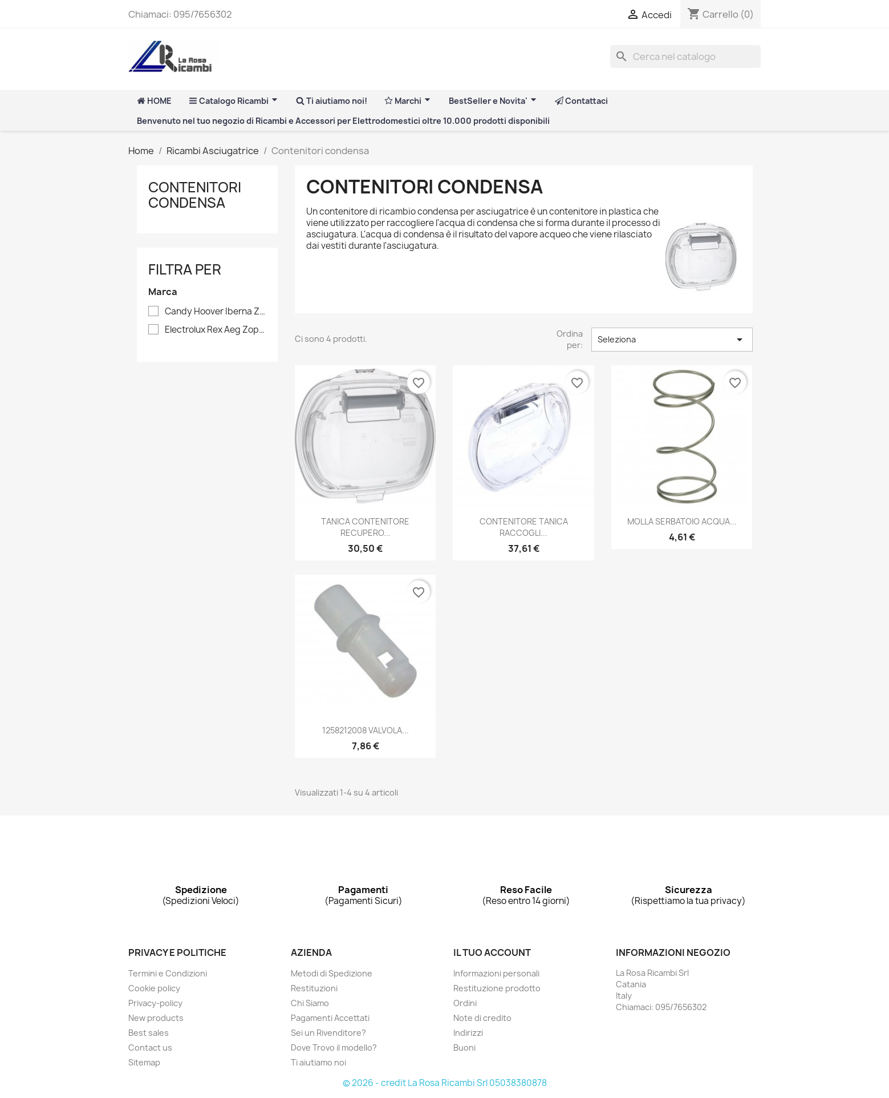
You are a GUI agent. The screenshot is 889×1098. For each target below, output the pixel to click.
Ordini (465, 1003)
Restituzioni (314, 988)
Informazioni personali (496, 973)
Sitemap (144, 1062)
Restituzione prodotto (497, 988)
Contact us (150, 1047)
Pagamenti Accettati (330, 1017)
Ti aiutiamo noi (318, 1062)
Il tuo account (492, 952)
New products (156, 1017)
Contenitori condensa (194, 194)
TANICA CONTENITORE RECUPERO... (365, 527)
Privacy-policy (155, 1003)
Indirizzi (468, 1032)
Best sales (148, 1032)
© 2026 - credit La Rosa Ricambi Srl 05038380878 (445, 1083)
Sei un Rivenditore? (328, 1032)
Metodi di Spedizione (331, 973)
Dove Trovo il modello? (334, 1047)
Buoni (464, 1047)
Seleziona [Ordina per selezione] (672, 339)
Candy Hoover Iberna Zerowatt (215, 311)
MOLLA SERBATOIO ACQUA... (682, 521)
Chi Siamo (310, 1003)
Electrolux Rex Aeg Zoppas (215, 330)
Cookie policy (154, 988)
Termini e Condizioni (167, 973)
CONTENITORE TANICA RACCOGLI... (524, 527)
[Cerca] (685, 56)
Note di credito (482, 1017)
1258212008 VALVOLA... (365, 730)
